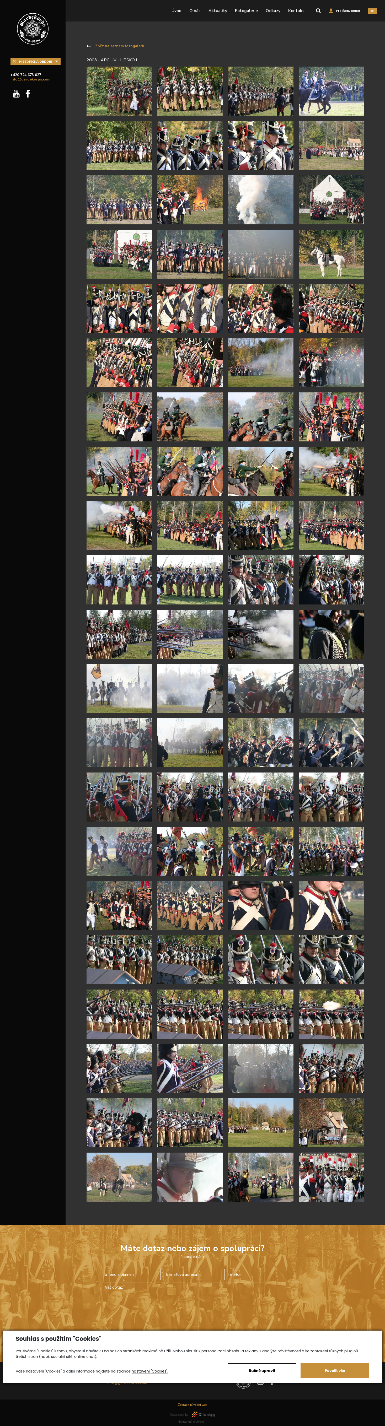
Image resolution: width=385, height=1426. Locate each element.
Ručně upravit (262, 1370)
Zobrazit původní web (192, 1405)
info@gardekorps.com (30, 79)
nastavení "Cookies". (150, 1371)
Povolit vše (335, 1370)
